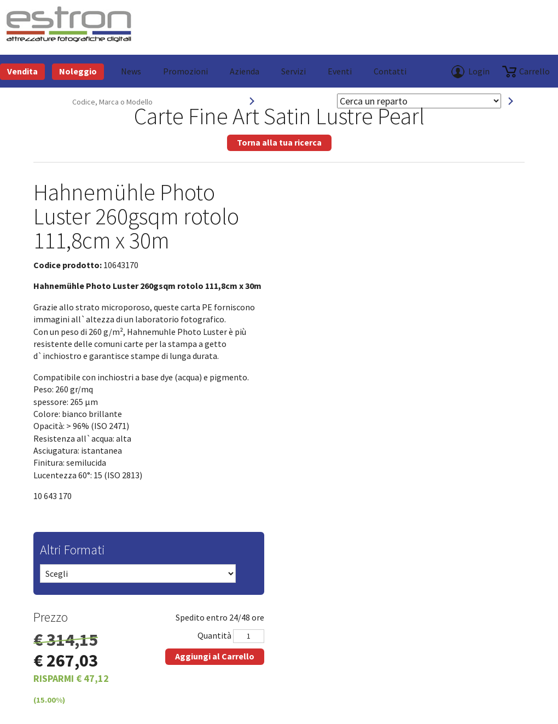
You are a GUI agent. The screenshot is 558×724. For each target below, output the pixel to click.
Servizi (293, 71)
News (131, 71)
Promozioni (185, 71)
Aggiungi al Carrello (214, 656)
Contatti (390, 71)
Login (479, 71)
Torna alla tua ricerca (279, 142)
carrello (534, 71)
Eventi (339, 71)
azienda (244, 71)
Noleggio (78, 71)
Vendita (22, 71)
